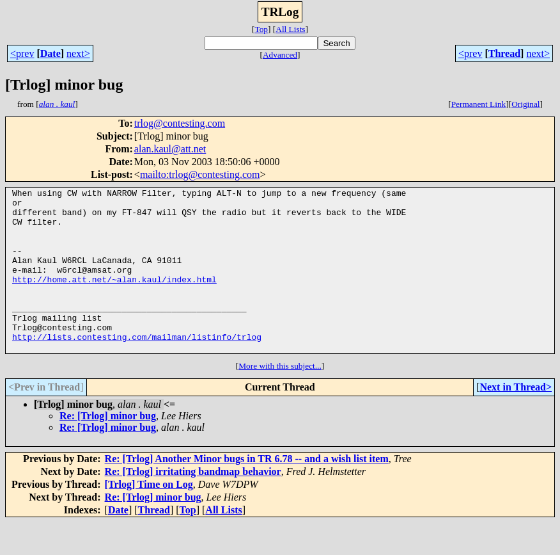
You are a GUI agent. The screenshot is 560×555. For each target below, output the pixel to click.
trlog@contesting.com (179, 123)
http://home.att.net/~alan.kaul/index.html (114, 298)
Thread (504, 53)
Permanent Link (478, 104)
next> (78, 53)
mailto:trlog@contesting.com (200, 174)
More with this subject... (280, 398)
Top (261, 29)
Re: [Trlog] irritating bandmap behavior (193, 504)
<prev (22, 53)
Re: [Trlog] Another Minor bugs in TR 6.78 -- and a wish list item (247, 491)
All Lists (290, 29)
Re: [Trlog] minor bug (107, 448)
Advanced (280, 55)
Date (50, 53)
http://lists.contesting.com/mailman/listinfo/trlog (136, 367)
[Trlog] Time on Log (149, 516)
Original (525, 104)
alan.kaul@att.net (170, 148)
